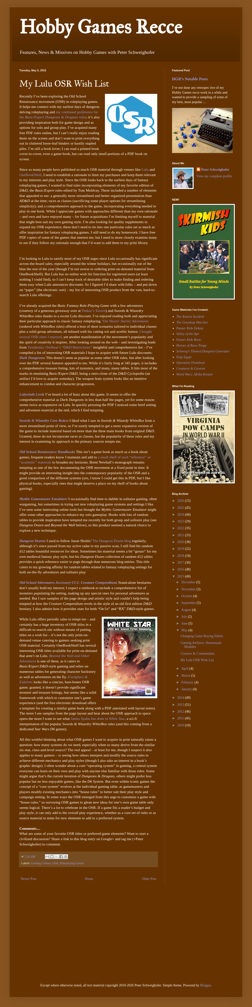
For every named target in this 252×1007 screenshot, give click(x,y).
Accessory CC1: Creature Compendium (85, 582)
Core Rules (58, 420)
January (187, 689)
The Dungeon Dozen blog (112, 541)
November (189, 589)
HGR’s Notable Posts (190, 79)
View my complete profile (214, 176)
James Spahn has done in (98, 718)
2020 (181, 542)
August (186, 610)
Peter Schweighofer (215, 169)
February (187, 682)
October (187, 596)
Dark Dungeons (31, 358)
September (189, 603)
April (185, 668)
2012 (181, 711)
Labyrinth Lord (31, 394)
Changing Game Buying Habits (202, 636)
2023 (181, 521)
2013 (181, 705)
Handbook (65, 452)
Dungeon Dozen (31, 541)
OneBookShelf (30, 175)
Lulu (146, 169)
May (184, 630)
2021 (181, 535)
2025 (181, 508)
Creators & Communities (198, 653)
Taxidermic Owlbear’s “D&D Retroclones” (60, 347)
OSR (55, 863)
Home (89, 879)
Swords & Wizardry (34, 420)
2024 (181, 514)
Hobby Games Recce (100, 27)
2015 (181, 576)
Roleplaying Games (72, 863)
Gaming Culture (41, 863)
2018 (181, 556)
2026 (181, 501)
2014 (181, 697)
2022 (181, 528)
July (184, 616)
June (184, 623)
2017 (181, 562)
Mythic (25, 499)
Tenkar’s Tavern (94, 311)
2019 (181, 549)
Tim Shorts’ (125, 321)
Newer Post (28, 879)
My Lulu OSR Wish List (197, 660)
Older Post (149, 879)
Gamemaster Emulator (48, 499)
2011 (181, 718)
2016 (181, 569)
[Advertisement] (186, 765)
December (188, 582)
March (186, 675)
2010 (181, 725)
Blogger (205, 985)
